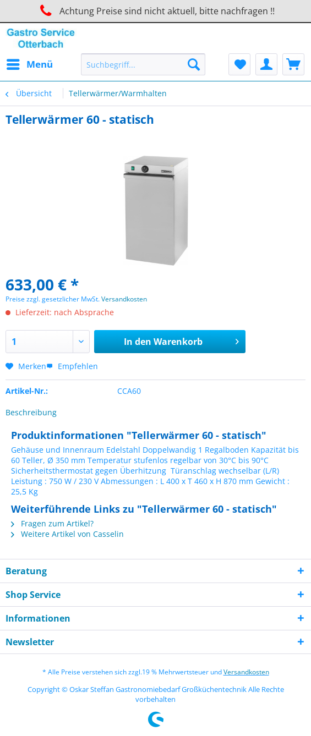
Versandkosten (124, 299)
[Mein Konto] (266, 64)
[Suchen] (193, 64)
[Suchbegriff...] (143, 64)
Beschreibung (31, 412)
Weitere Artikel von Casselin (67, 534)
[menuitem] (29, 64)
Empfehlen (72, 366)
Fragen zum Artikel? (52, 523)
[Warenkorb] (293, 64)
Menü (30, 63)
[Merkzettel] (239, 64)
